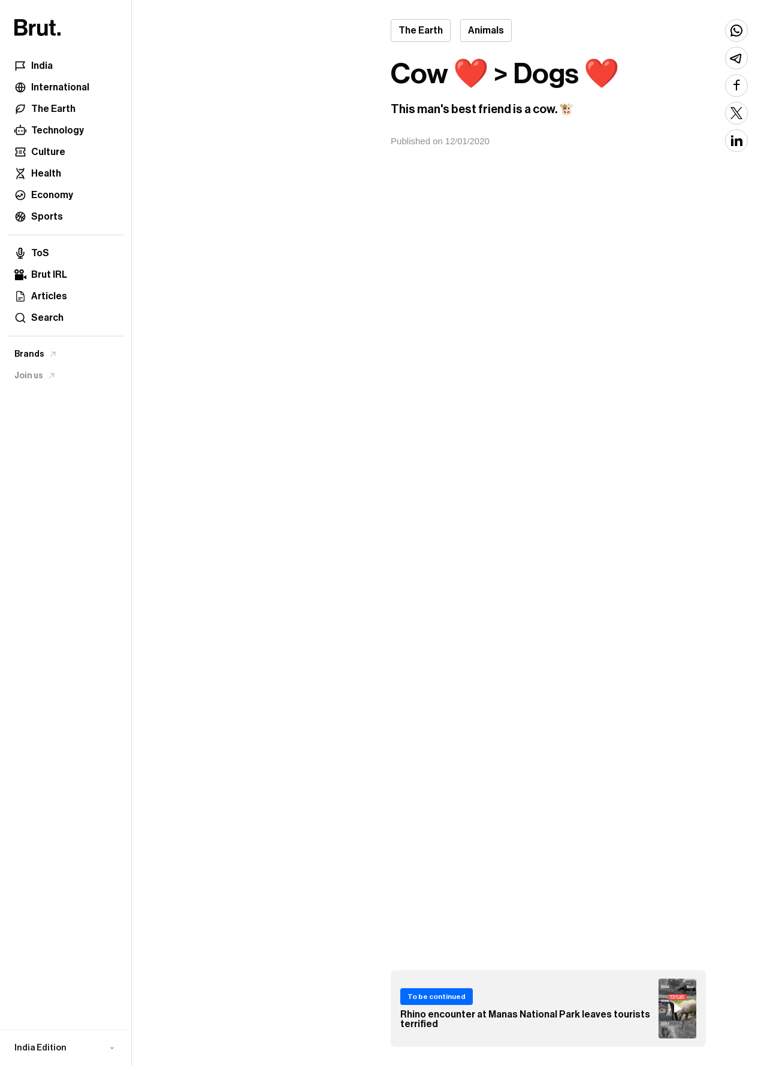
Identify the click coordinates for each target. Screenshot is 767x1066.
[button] (65, 1048)
